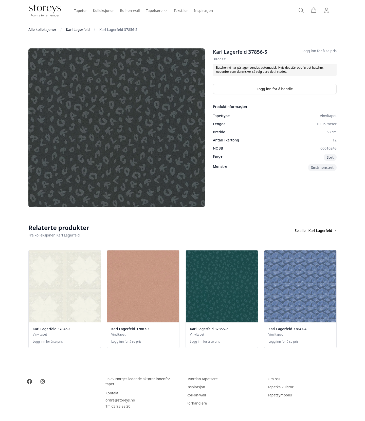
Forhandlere (197, 403)
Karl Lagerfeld (78, 29)
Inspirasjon (196, 387)
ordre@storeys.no (120, 400)
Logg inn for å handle (275, 88)
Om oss (274, 378)
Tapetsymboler (280, 395)
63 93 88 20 (121, 406)
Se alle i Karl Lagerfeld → (316, 230)
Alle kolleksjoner (42, 29)
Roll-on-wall (196, 395)
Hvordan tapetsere (202, 378)
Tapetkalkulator (281, 387)
